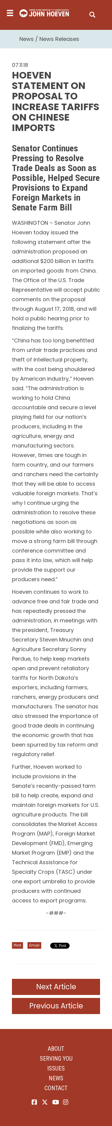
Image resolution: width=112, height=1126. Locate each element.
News (26, 39)
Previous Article (56, 1006)
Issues (56, 1068)
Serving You (56, 1058)
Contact (56, 1088)
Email (34, 945)
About (56, 1048)
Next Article (56, 987)
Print (17, 945)
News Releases (59, 39)
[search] (92, 13)
